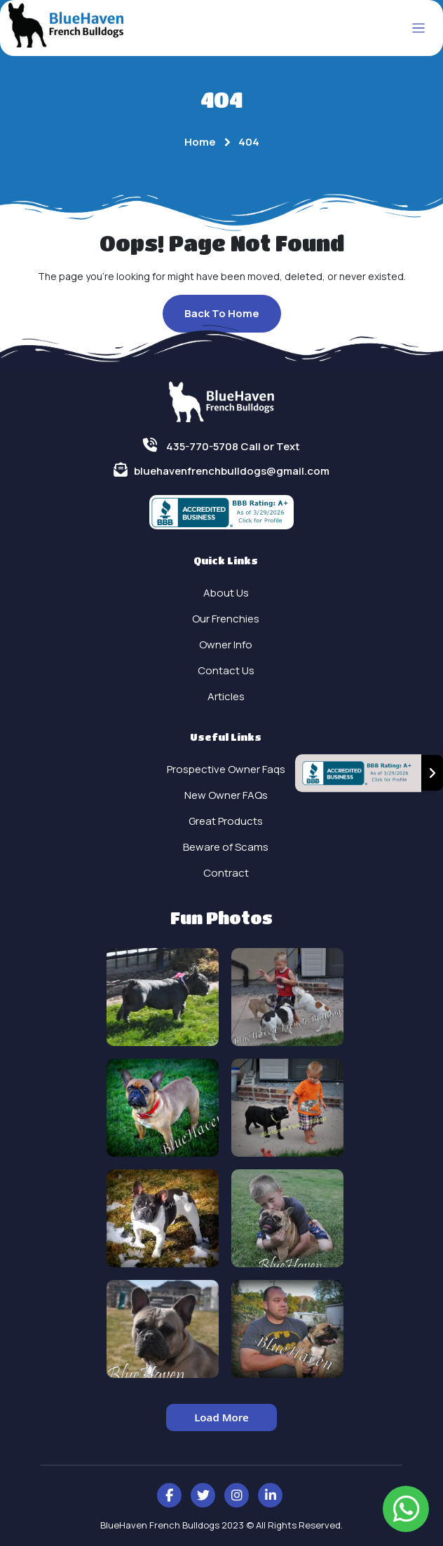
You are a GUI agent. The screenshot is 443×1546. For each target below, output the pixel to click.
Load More (221, 1417)
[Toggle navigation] (418, 28)
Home (200, 141)
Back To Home (221, 313)
